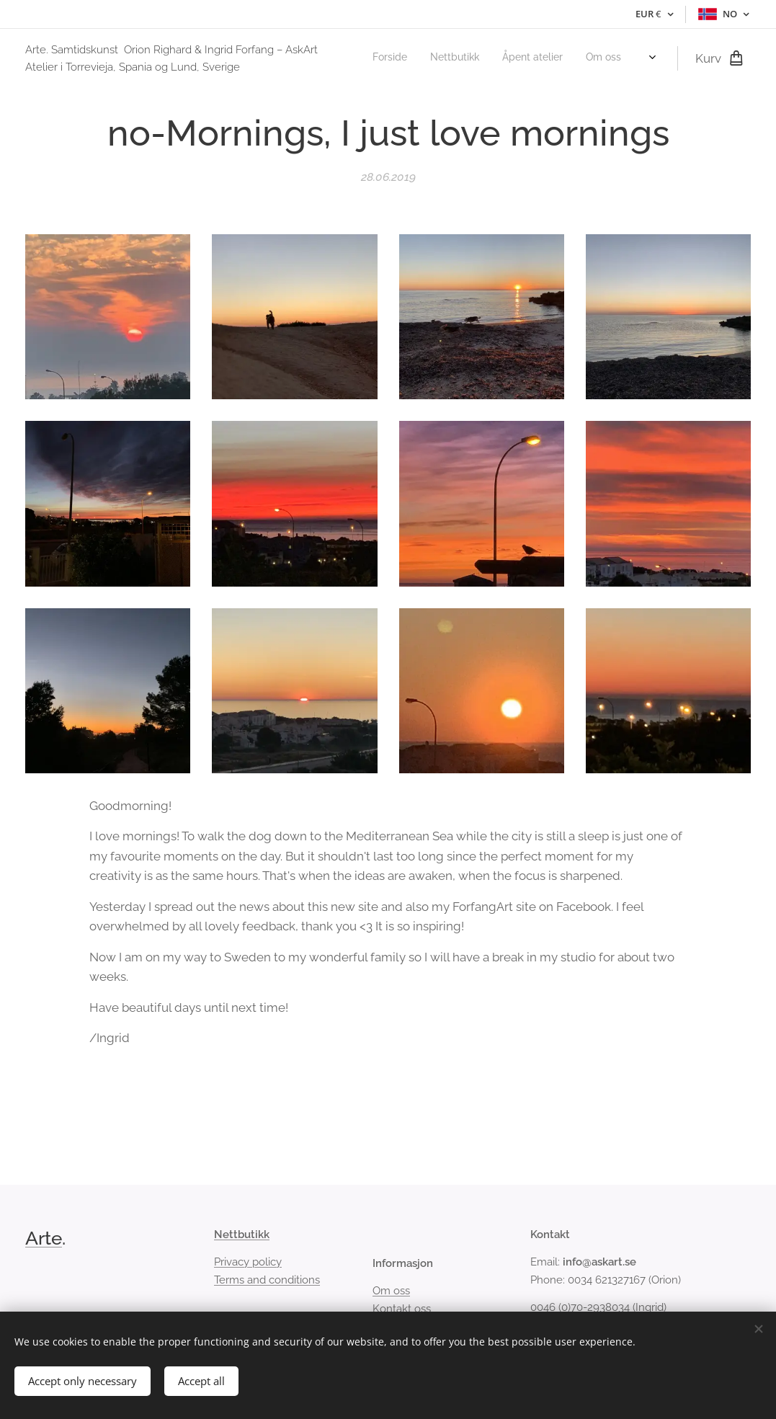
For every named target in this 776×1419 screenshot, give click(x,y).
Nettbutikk (241, 1234)
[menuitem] (540, 58)
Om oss (391, 1291)
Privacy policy (248, 1262)
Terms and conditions (267, 1279)
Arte (43, 1238)
